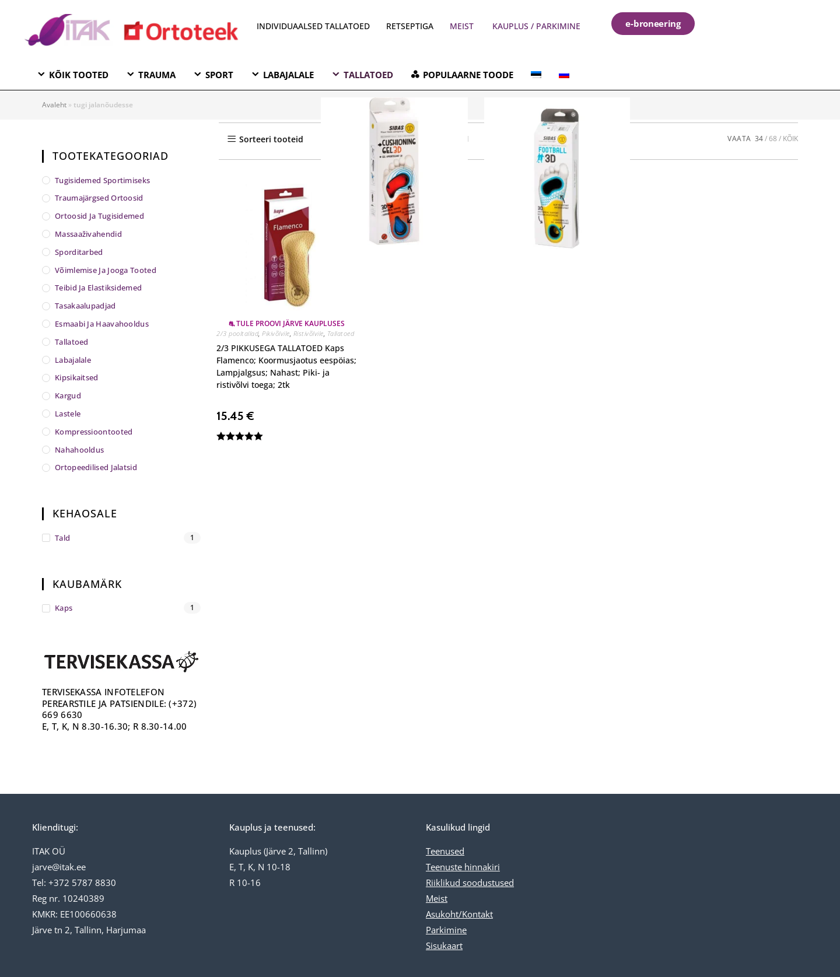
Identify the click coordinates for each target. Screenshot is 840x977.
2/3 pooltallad (237, 333)
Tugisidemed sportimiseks (102, 180)
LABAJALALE (288, 74)
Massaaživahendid (88, 234)
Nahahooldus (79, 449)
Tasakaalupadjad (85, 305)
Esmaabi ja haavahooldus (102, 323)
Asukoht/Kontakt (459, 914)
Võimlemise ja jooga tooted (105, 270)
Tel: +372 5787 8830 (74, 882)
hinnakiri (481, 867)
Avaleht (54, 105)
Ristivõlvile (308, 333)
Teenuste (444, 867)
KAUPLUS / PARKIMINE (536, 25)
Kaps (63, 608)
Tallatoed (341, 333)
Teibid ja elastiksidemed (98, 287)
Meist (436, 898)
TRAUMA (157, 74)
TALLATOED (368, 74)
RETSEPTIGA (411, 25)
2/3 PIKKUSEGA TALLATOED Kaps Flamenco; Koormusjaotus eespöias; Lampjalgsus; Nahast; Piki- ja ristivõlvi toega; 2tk (286, 366)
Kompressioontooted (93, 431)
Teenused (445, 851)
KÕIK (790, 138)
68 (773, 138)
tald (62, 538)
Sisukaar (443, 945)
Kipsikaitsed (77, 377)
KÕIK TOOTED (78, 74)
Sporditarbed (79, 252)
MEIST (462, 25)
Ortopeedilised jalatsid (96, 467)
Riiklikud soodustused (470, 882)
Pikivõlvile (276, 333)
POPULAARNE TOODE (468, 74)
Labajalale (73, 360)
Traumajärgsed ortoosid (99, 197)
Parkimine (446, 930)
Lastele (67, 413)
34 (759, 138)
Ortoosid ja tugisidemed (99, 216)
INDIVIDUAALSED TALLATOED (313, 25)
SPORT (219, 74)
